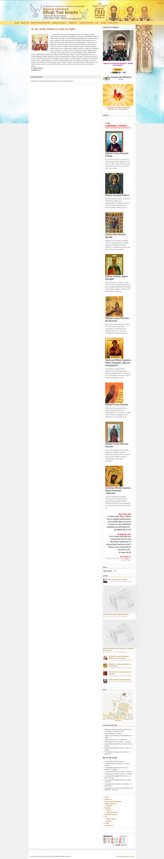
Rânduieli (109, 806)
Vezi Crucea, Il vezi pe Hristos (118, 579)
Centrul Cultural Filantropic (40, 23)
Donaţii (103, 23)
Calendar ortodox (116, 126)
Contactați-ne (113, 23)
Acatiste (108, 810)
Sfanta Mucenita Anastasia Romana (120, 680)
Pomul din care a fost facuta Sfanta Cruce (116, 614)
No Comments (128, 581)
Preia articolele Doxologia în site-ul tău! (118, 559)
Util (97, 23)
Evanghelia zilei (124, 534)
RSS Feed (148, 23)
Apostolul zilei (124, 514)
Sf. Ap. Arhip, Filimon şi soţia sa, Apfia (53, 29)
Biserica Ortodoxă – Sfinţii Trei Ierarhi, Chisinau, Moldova (68, 11)
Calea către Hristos (112, 812)
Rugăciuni (73, 23)
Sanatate (109, 821)
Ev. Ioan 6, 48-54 (125, 552)
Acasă (17, 23)
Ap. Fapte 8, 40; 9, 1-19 (122, 530)
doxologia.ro (125, 556)
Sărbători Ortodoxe (59, 23)
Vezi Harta (118, 720)
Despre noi (25, 23)
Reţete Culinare (111, 819)
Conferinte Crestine (86, 23)
